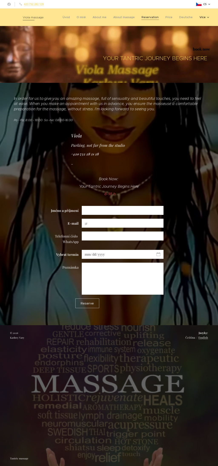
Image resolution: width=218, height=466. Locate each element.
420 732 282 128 (34, 4)
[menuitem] (67, 17)
